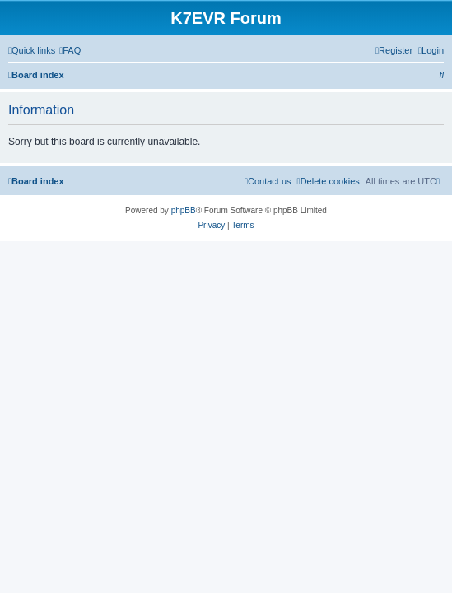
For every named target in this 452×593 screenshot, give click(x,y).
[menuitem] (70, 50)
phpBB (183, 210)
